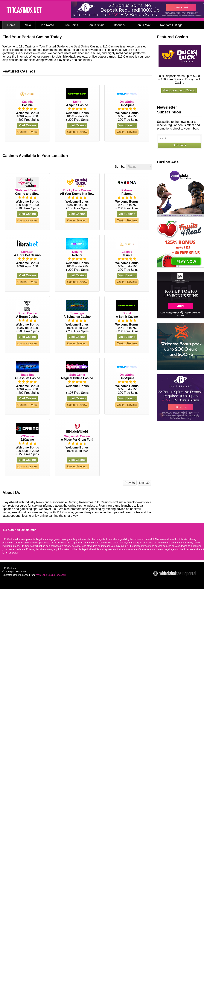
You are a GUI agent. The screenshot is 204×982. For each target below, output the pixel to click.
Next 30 (144, 482)
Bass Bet (27, 374)
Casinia (27, 101)
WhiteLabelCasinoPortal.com (50, 575)
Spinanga (77, 313)
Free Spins (71, 25)
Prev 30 (130, 482)
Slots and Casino (27, 190)
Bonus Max (143, 25)
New (28, 25)
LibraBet (27, 251)
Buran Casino (27, 313)
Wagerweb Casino (77, 436)
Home (11, 25)
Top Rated (47, 25)
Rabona (127, 190)
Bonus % (120, 25)
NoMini (77, 251)
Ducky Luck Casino (77, 190)
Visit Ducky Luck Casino (179, 90)
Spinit (77, 101)
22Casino (27, 436)
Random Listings (171, 25)
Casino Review (27, 131)
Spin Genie (77, 374)
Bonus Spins (96, 25)
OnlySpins (126, 101)
